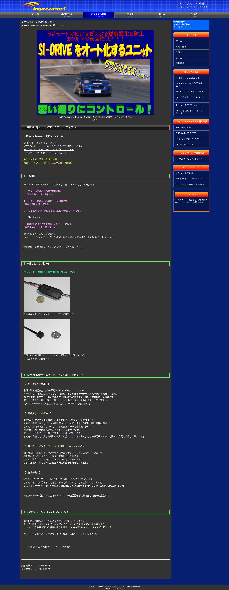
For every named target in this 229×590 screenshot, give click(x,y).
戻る (95, 120)
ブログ (130, 15)
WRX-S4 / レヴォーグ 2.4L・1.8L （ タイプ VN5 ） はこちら (53, 146)
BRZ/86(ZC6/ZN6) (185, 144)
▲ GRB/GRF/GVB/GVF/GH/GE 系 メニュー (42, 25)
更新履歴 (180, 63)
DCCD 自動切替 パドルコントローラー (190, 111)
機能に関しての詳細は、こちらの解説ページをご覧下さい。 (53, 247)
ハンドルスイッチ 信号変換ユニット (190, 84)
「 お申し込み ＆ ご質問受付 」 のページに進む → (49, 547)
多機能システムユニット (188, 78)
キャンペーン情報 (192, 5)
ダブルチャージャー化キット (190, 184)
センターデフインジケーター (190, 105)
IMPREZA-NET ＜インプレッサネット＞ (111, 586)
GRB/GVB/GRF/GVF (186, 133)
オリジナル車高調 (184, 173)
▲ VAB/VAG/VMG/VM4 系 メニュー (38, 22)
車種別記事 (67, 15)
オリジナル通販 (98, 15)
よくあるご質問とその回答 (90, 116)
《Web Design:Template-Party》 (114, 589)
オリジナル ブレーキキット (189, 178)
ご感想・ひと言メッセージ (119, 116)
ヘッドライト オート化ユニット (190, 98)
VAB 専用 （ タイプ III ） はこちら (40, 143)
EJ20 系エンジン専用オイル (189, 158)
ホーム (35, 15)
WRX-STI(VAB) (183, 127)
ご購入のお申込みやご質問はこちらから (43, 136)
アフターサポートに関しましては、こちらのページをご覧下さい (57, 403)
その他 (193, 15)
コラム (162, 15)
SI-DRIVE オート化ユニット (189, 91)
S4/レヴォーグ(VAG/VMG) (188, 138)
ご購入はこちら (66, 116)
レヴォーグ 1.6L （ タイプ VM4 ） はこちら (45, 152)
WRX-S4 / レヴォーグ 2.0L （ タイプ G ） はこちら (49, 149)
